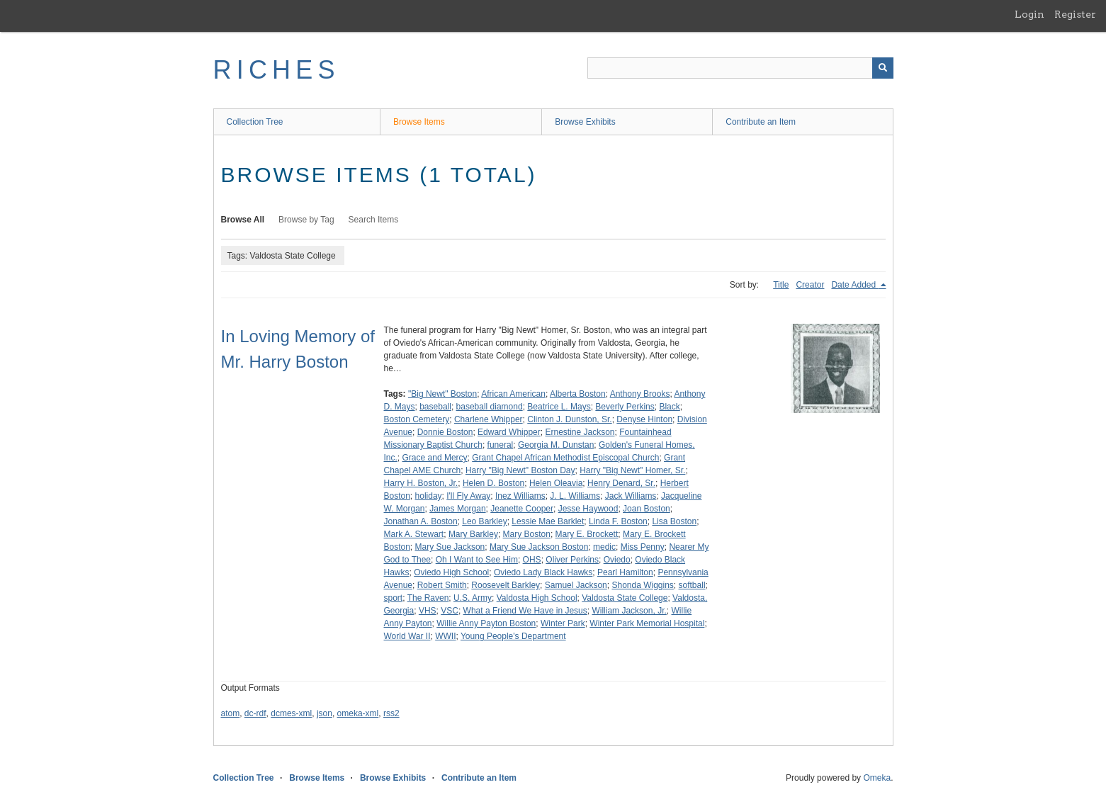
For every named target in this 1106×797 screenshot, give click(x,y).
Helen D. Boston (493, 483)
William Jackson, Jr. (629, 611)
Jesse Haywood (588, 509)
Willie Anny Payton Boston (486, 623)
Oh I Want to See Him (477, 560)
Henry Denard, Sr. (621, 483)
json (324, 713)
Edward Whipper (509, 432)
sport (393, 598)
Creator (810, 285)
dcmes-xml (291, 713)
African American (513, 394)
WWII (445, 636)
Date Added (854, 285)
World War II (407, 636)
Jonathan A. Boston (421, 521)
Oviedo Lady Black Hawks (543, 572)
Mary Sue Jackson (450, 547)
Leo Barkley (484, 521)
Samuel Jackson (576, 585)
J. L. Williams (575, 496)
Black (669, 407)
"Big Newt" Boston (442, 394)
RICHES (276, 69)
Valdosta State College (624, 598)
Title (781, 285)
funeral (500, 445)
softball (692, 585)
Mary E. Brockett (587, 534)
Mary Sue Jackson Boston (539, 547)
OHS (532, 560)
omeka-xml (358, 713)
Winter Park (563, 623)
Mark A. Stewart (414, 534)
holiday (428, 496)
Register (1075, 14)
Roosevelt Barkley (505, 585)
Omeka (877, 778)
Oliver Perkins (572, 560)
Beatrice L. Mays (558, 407)
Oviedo (617, 560)
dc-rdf (255, 713)
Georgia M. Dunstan (556, 445)
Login (1029, 14)
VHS (427, 611)
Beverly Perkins (624, 407)
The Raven (428, 598)
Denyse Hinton (644, 419)
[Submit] (882, 68)
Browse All (243, 220)
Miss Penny (643, 547)
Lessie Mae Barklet (548, 521)
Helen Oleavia (555, 483)
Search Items (374, 220)
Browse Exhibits (585, 122)
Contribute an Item (761, 122)
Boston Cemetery (417, 419)
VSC (449, 611)
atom (230, 713)
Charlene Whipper (488, 419)
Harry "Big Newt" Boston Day (520, 470)
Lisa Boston (674, 521)
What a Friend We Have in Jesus (525, 611)
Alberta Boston (578, 394)
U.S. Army (472, 598)
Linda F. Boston (618, 521)
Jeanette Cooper (521, 509)
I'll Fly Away (468, 496)
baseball (435, 407)
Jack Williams (631, 496)
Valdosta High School (537, 598)
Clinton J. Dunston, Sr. (569, 419)
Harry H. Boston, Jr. (421, 483)
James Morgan (457, 509)
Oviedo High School (451, 572)
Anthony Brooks (640, 394)
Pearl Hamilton (625, 572)
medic (604, 547)
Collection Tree (255, 122)
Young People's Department (513, 636)
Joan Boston (646, 509)
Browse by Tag (306, 220)
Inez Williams (520, 496)
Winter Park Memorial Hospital (646, 623)
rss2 (391, 713)
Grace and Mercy (435, 458)
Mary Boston (527, 534)
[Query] (740, 68)
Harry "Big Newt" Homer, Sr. (632, 470)
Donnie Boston (445, 432)
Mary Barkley (473, 534)
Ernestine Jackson (579, 432)
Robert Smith (442, 585)
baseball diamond (489, 407)
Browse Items (419, 122)
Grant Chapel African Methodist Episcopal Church (565, 458)
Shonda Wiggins (642, 585)
